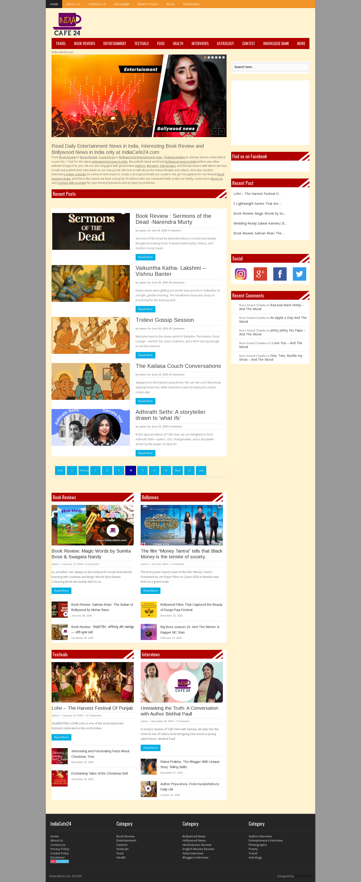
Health (178, 43)
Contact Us (97, 4)
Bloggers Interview (195, 857)
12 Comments (94, 715)
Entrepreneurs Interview (266, 840)
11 (142, 470)
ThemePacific (303, 876)
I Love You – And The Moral (270, 345)
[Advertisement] (225, 23)
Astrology (225, 43)
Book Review (125, 836)
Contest (248, 43)
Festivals (142, 43)
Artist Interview (193, 853)
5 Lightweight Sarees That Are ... (257, 203)
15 (189, 470)
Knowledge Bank (276, 43)
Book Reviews (84, 43)
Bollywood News (194, 836)
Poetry (253, 849)
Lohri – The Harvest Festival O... (257, 193)
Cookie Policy (59, 853)
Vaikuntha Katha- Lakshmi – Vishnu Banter (171, 271)
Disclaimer (121, 4)
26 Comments (176, 282)
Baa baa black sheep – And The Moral (271, 307)
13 (166, 470)
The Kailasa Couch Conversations (178, 366)
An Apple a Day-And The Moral (273, 319)
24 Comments (176, 374)
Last (201, 470)
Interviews (200, 43)
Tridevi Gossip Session (165, 320)
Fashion (122, 845)
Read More (145, 257)
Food (161, 43)
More (301, 43)
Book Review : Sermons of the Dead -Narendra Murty (173, 219)
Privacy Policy (147, 4)
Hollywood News (194, 840)
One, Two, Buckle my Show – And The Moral (270, 357)
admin (143, 230)
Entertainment (114, 43)
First (60, 470)
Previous (84, 470)
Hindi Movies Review (197, 845)
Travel (61, 43)
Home (54, 4)
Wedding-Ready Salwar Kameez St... (260, 223)
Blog (170, 4)
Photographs (258, 845)
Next (177, 470)
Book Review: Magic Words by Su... (259, 213)
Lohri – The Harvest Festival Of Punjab (92, 708)
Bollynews (150, 497)
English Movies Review (198, 849)
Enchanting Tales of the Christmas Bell (99, 773)
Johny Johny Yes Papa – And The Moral (272, 332)
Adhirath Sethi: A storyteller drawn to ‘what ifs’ (171, 415)
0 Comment (174, 230)
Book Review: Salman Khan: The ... (259, 233)
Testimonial (191, 4)
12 (154, 470)
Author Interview (260, 836)
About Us (73, 4)
